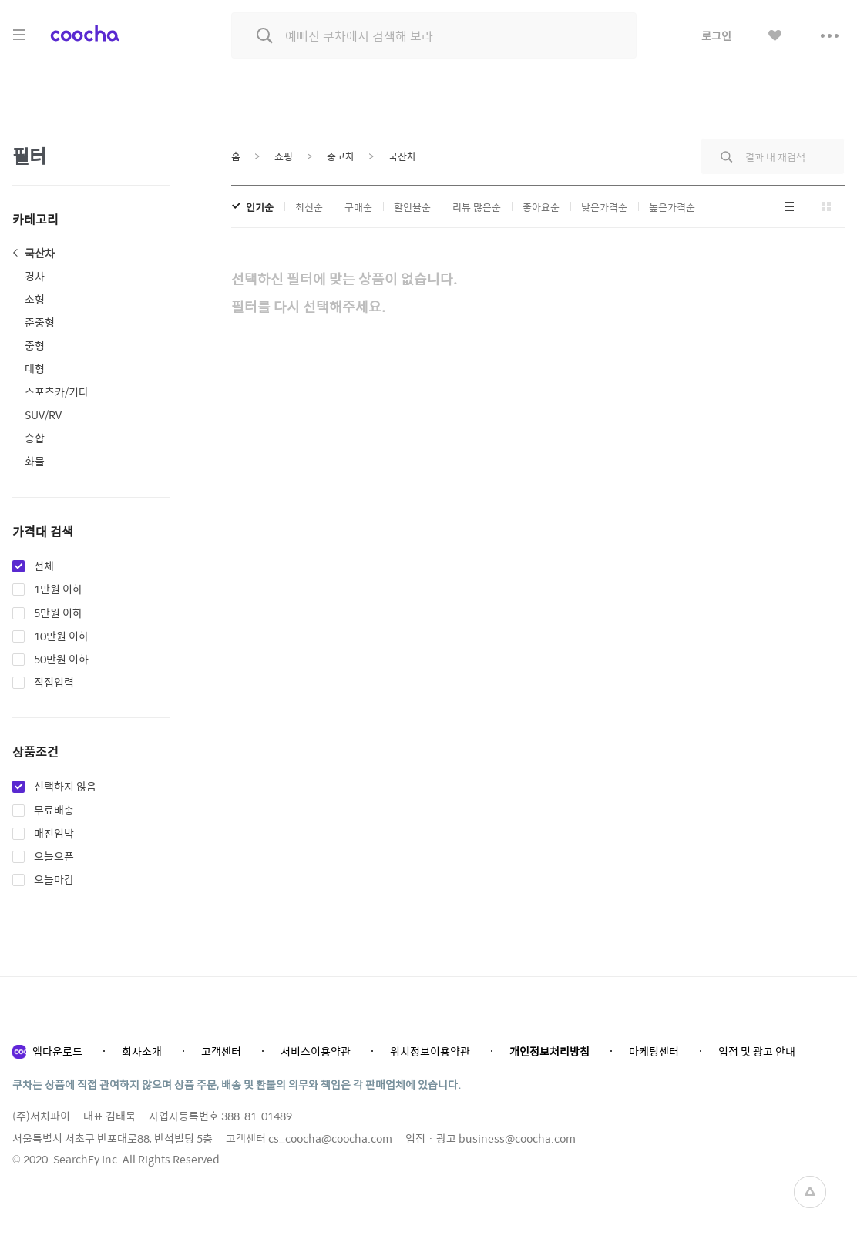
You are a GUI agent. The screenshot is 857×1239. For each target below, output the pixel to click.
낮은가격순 (604, 207)
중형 (35, 345)
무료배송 (54, 810)
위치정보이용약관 (430, 1051)
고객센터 (221, 1051)
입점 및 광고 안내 (756, 1051)
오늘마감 (54, 880)
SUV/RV (43, 414)
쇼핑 (283, 156)
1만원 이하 (58, 589)
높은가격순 (672, 207)
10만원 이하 (61, 636)
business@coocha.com (517, 1138)
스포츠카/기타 (57, 391)
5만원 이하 (58, 613)
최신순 (309, 207)
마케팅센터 (654, 1051)
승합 (35, 437)
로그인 (716, 35)
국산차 (40, 252)
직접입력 (54, 683)
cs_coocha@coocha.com (330, 1138)
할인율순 (412, 207)
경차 (35, 275)
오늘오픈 (54, 857)
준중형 (40, 322)
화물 (35, 460)
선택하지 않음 (65, 787)
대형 (35, 368)
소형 (35, 298)
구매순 (358, 207)
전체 (44, 566)
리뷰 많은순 (476, 207)
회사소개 (142, 1051)
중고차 (341, 156)
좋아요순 (541, 207)
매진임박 (54, 834)
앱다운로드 (57, 1051)
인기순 (260, 207)
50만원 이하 (61, 659)
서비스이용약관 (316, 1051)
